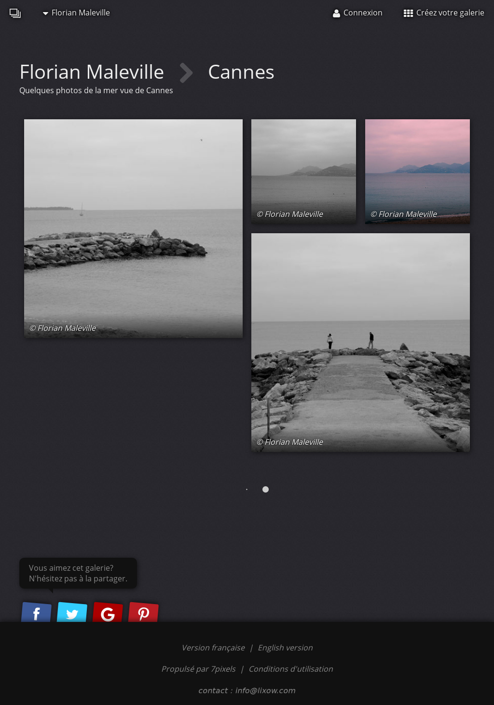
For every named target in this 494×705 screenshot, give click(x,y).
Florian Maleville (76, 12)
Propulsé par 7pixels (198, 668)
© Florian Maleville (62, 328)
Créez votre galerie (444, 12)
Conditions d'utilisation (290, 668)
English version (285, 647)
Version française (214, 647)
